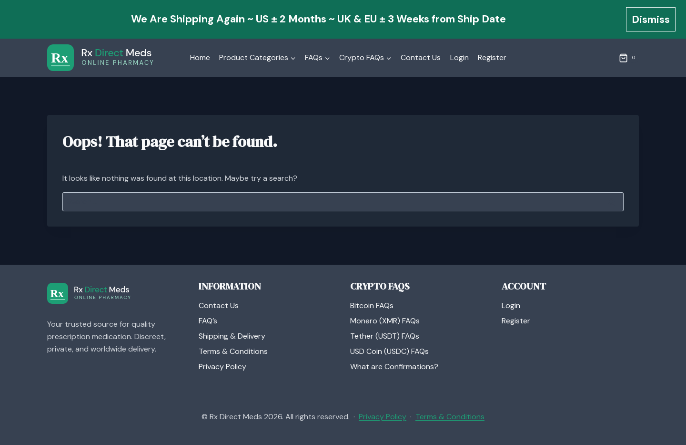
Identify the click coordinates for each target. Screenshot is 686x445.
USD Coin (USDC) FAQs (389, 351)
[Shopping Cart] (629, 57)
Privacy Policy (222, 367)
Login (459, 57)
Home (200, 57)
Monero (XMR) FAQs (385, 321)
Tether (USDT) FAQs (384, 336)
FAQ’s (208, 321)
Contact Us (421, 57)
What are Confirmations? (394, 367)
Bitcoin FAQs (371, 305)
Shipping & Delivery (232, 336)
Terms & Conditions (233, 351)
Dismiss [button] (651, 19)
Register (492, 57)
